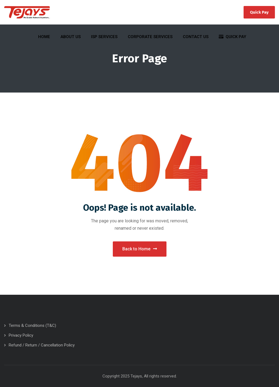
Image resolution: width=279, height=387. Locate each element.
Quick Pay (259, 12)
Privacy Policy (21, 335)
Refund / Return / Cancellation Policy (42, 345)
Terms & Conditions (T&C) (32, 325)
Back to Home (139, 248)
